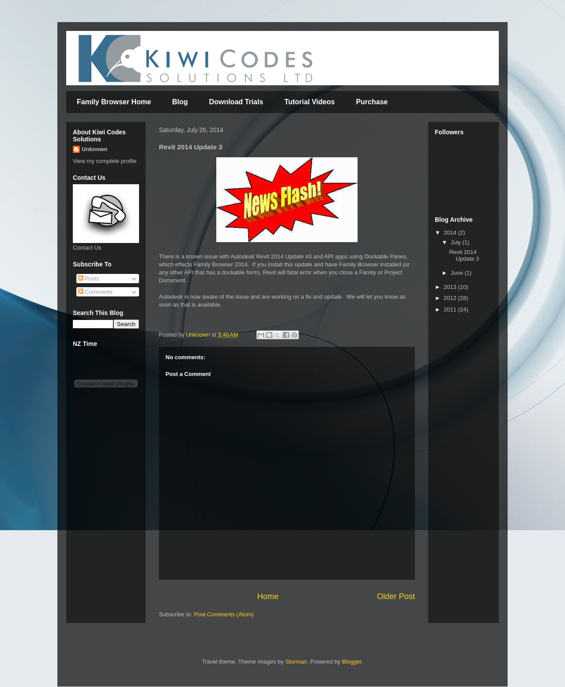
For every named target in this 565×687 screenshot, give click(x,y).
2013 (451, 287)
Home (268, 596)
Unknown (95, 149)
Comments (95, 291)
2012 (451, 298)
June (458, 272)
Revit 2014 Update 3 (464, 255)
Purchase (372, 102)
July (457, 242)
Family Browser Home (114, 102)
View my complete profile (104, 161)
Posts (88, 278)
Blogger (352, 661)
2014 (451, 232)
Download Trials (236, 102)
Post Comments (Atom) (224, 614)
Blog (180, 102)
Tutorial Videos (309, 102)
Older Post (396, 596)
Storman (296, 661)
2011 (451, 309)
